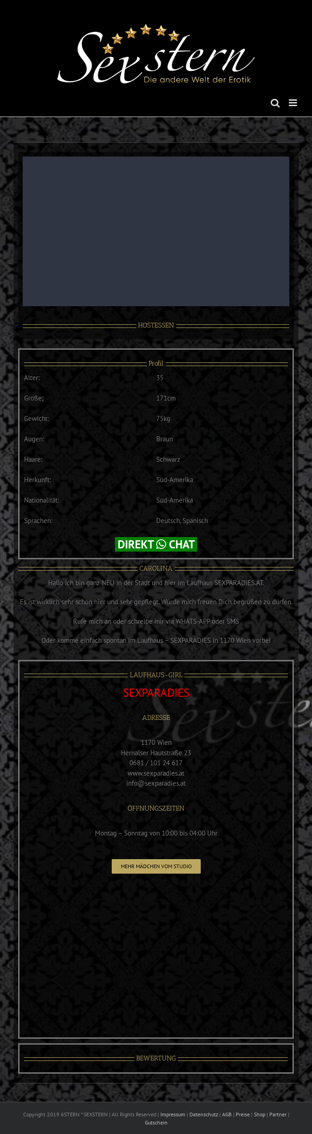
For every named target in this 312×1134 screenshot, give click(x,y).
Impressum (172, 1114)
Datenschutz (203, 1114)
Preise (243, 1114)
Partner (278, 1114)
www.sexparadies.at (156, 773)
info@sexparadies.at (156, 783)
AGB (227, 1114)
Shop (259, 1114)
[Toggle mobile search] (275, 103)
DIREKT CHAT (156, 544)
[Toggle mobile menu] (293, 103)
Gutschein (156, 1122)
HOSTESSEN (156, 325)
